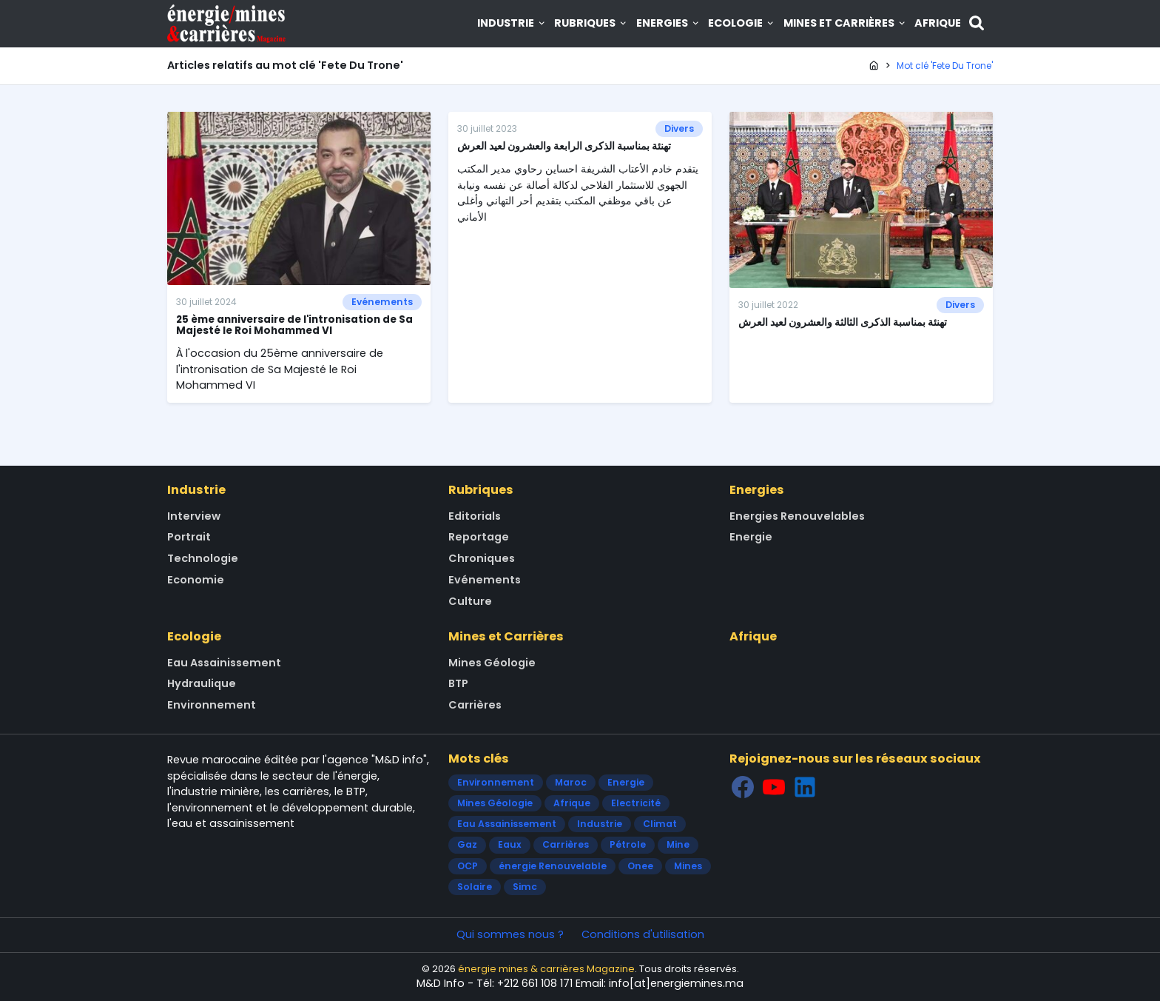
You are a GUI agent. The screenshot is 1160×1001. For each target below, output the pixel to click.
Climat (660, 823)
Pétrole (628, 844)
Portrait (189, 536)
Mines (688, 866)
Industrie (512, 23)
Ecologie (741, 23)
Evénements (382, 301)
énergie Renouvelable (553, 866)
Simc (525, 886)
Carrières (475, 704)
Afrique (937, 23)
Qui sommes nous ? (510, 934)
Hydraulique (201, 683)
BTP (458, 683)
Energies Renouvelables (797, 516)
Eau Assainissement (224, 662)
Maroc (571, 782)
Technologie (202, 558)
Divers (679, 128)
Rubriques (591, 23)
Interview (193, 516)
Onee (640, 866)
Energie (750, 536)
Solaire (474, 886)
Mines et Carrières (845, 23)
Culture (470, 601)
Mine (678, 844)
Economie (195, 579)
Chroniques (481, 558)
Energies (668, 23)
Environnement (211, 704)
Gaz (467, 844)
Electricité (636, 803)
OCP (467, 866)
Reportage (478, 536)
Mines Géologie (492, 662)
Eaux (510, 844)
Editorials (474, 516)
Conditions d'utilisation (642, 934)
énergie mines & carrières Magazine (546, 969)
